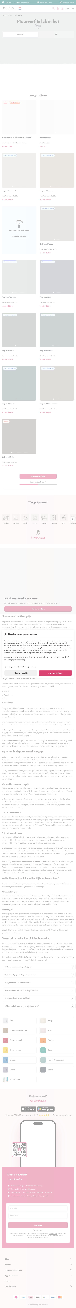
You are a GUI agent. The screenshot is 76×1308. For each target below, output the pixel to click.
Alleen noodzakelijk (20, 673)
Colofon (22, 666)
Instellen (31, 666)
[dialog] (38, 654)
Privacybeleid (10, 666)
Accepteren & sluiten (55, 673)
